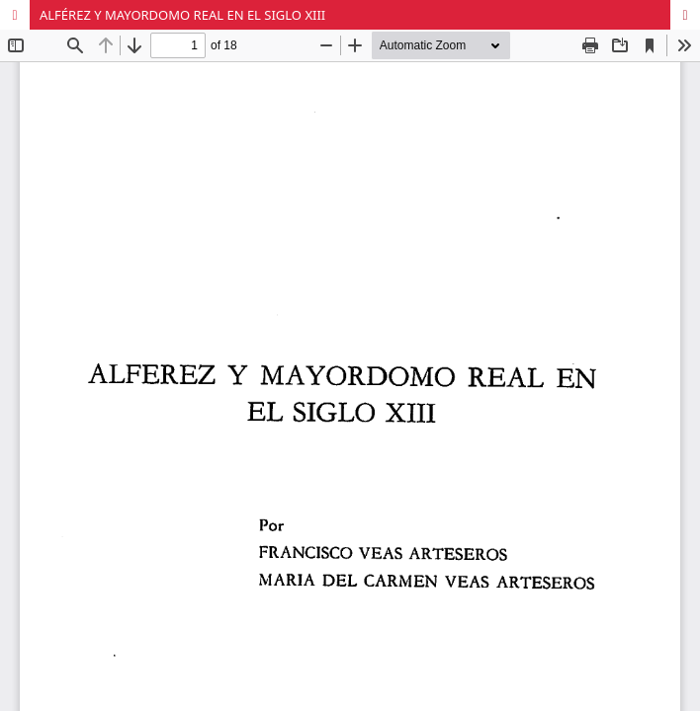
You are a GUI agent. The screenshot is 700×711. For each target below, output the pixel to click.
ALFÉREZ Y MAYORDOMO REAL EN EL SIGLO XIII (182, 15)
